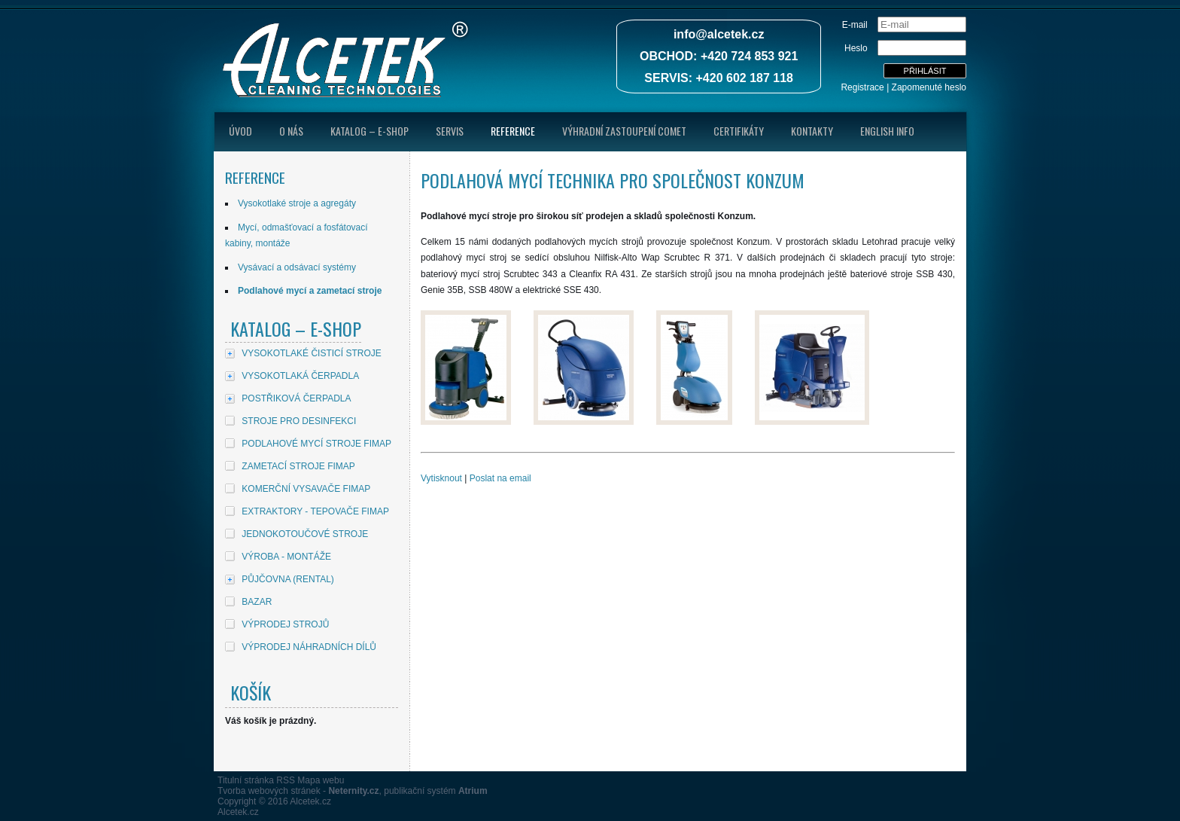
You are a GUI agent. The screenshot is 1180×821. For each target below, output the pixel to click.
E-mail (855, 25)
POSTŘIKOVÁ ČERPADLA (296, 398)
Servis (450, 131)
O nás (291, 131)
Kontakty (812, 131)
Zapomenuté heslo (929, 87)
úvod (240, 131)
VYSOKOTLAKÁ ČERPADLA (300, 376)
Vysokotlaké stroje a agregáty (297, 203)
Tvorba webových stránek (269, 791)
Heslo (856, 48)
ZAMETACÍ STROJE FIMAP (298, 466)
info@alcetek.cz (719, 34)
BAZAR (257, 602)
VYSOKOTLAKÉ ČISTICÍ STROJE (311, 353)
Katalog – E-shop (369, 131)
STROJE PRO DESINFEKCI (299, 421)
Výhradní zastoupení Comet (624, 131)
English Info (887, 131)
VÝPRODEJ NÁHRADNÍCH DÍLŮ (309, 647)
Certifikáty (738, 131)
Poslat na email (500, 478)
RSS (285, 780)
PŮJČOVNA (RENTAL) (287, 579)
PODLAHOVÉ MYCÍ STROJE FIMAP (316, 443)
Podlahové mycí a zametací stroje (310, 290)
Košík (250, 692)
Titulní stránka (245, 780)
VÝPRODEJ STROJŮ (285, 624)
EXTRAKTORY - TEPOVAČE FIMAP (315, 511)
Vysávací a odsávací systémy (297, 267)
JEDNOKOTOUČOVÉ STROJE (305, 534)
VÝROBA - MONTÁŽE (286, 556)
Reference (513, 131)
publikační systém (435, 791)
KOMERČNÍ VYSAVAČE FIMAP (306, 489)
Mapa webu (320, 780)
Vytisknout (441, 478)
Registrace (862, 87)
